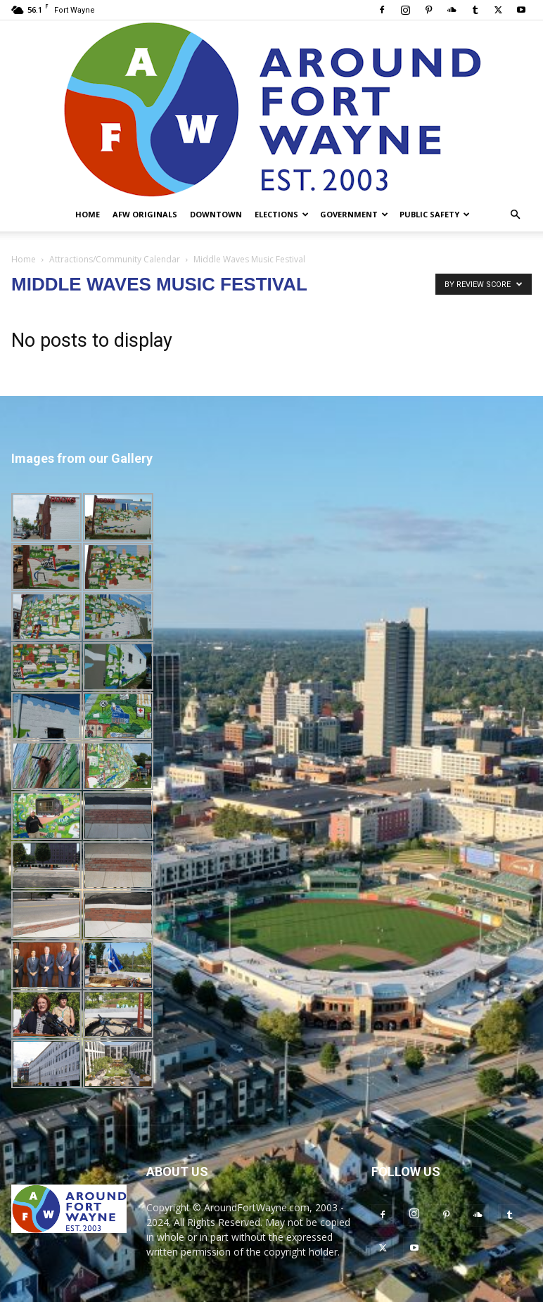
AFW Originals (145, 214)
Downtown (216, 214)
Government (354, 214)
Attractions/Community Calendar (114, 259)
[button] (515, 215)
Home (87, 214)
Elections (282, 214)
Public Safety (435, 214)
